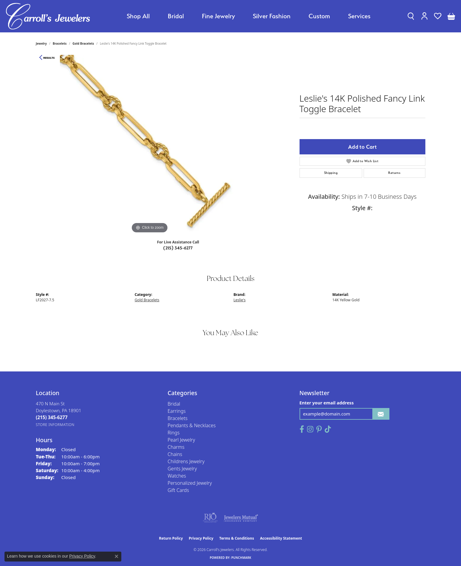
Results (49, 58)
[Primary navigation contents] (249, 16)
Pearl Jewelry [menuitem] (181, 439)
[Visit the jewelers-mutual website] (241, 517)
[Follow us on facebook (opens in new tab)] (302, 429)
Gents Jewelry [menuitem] (182, 468)
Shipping (331, 173)
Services (359, 16)
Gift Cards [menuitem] (178, 490)
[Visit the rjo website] (210, 517)
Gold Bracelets (83, 43)
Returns (394, 173)
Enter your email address (327, 403)
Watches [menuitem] (177, 475)
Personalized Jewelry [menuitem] (190, 483)
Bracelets (59, 43)
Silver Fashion (272, 16)
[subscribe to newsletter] (380, 414)
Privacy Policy (201, 538)
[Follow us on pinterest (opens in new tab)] (319, 429)
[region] (150, 145)
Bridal (176, 16)
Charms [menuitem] (176, 447)
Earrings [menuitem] (177, 411)
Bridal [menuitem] (174, 404)
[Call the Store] (52, 417)
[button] (411, 16)
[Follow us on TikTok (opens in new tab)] (328, 429)
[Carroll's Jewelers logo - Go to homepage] (48, 16)
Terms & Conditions (236, 538)
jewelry (41, 43)
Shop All (138, 16)
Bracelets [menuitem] (178, 418)
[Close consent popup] (116, 556)
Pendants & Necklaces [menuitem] (192, 425)
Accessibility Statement (281, 538)
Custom (319, 16)
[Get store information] (55, 424)
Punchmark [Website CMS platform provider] (241, 558)
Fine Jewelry (218, 16)
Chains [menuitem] (175, 454)
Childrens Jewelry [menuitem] (186, 461)
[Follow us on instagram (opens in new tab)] (310, 429)
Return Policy (171, 538)
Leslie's (240, 299)
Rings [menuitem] (174, 432)
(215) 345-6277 (178, 248)
